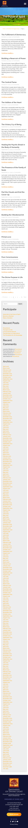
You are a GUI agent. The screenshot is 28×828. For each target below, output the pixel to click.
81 (21, 297)
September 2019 (7, 508)
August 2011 (6, 682)
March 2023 (6, 433)
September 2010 (7, 702)
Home (4, 28)
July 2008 (6, 749)
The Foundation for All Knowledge (12, 335)
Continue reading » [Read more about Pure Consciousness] (7, 272)
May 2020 (6, 494)
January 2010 (6, 716)
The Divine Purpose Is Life (12, 277)
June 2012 (6, 664)
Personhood (6, 328)
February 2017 (7, 564)
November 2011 (7, 677)
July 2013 (5, 641)
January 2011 (6, 695)
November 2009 (7, 720)
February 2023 (7, 434)
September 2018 (7, 530)
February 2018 (7, 542)
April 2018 (6, 538)
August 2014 (6, 617)
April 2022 (6, 452)
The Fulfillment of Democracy (13, 35)
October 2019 (7, 506)
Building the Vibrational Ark (12, 215)
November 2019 (7, 504)
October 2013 (7, 635)
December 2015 (7, 589)
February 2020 (7, 499)
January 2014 (6, 630)
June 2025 (6, 384)
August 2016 (6, 574)
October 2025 (7, 377)
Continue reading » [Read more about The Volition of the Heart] (7, 119)
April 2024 (6, 409)
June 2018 (6, 535)
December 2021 (7, 459)
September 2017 (7, 551)
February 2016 (7, 585)
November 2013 (7, 634)
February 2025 (7, 391)
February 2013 (7, 650)
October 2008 (7, 743)
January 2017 (6, 565)
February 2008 (7, 758)
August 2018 (6, 531)
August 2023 (6, 424)
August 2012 (6, 661)
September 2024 (7, 400)
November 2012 (7, 655)
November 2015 (7, 591)
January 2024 (7, 415)
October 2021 (7, 463)
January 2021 (6, 479)
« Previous (5, 297)
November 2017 (7, 547)
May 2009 (6, 731)
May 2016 (5, 580)
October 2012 (7, 657)
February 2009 (7, 736)
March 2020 (6, 497)
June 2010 (6, 707)
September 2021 (7, 465)
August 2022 (6, 445)
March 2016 (6, 583)
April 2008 (6, 754)
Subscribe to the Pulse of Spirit (11, 314)
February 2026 (7, 370)
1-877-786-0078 (14, 806)
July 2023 (5, 425)
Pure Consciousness (9, 257)
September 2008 (7, 745)
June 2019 (6, 513)
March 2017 (6, 562)
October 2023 (7, 420)
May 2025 (5, 386)
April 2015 (6, 603)
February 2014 (7, 628)
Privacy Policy (14, 824)
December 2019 (7, 503)
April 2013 (6, 646)
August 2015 (6, 596)
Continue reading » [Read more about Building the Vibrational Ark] (7, 231)
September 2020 (7, 486)
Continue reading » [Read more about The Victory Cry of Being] (7, 139)
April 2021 (6, 474)
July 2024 (5, 404)
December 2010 (7, 696)
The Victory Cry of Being (11, 124)
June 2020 (6, 492)
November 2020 (7, 483)
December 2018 (7, 524)
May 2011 (5, 687)
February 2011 (7, 693)
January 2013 (6, 652)
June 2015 (6, 600)
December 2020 (7, 481)
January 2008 (7, 759)
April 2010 (6, 711)
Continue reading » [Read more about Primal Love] (7, 252)
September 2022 (7, 443)
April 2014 (6, 625)
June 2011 (5, 686)
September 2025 (7, 379)
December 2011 (7, 675)
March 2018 (6, 540)
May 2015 (5, 601)
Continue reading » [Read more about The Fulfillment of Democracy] (7, 53)
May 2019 (5, 515)
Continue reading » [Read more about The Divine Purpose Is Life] (7, 292)
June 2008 (6, 750)
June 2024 (6, 406)
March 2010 (6, 713)
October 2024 (7, 398)
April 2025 (6, 388)
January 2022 (7, 458)
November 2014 (7, 612)
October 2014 (7, 614)
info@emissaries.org (14, 810)
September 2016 (7, 573)
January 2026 (7, 372)
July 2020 (6, 490)
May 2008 (6, 752)
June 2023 (6, 427)
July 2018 (5, 533)
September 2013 (7, 637)
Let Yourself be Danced (9, 331)
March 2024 (6, 411)
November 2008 (7, 741)
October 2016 (7, 571)
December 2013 (7, 632)
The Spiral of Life (7, 330)
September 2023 (7, 422)
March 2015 (6, 605)
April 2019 (6, 517)
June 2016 (6, 578)
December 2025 (7, 373)
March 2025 (6, 389)
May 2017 (5, 558)
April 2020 (6, 495)
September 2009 (7, 723)
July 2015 (5, 598)
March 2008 (6, 756)
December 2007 (7, 761)
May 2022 (5, 451)
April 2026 (6, 366)
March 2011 (6, 691)
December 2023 (7, 416)
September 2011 (7, 680)
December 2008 (7, 740)
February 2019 (7, 521)
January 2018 (6, 544)
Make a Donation (7, 318)
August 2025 (6, 380)
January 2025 (7, 393)
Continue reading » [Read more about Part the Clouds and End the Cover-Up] (7, 209)
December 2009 (7, 718)
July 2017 (5, 555)
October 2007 (7, 765)
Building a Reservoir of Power (13, 58)
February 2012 (7, 671)
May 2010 (5, 709)
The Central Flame (9, 82)
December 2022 (7, 438)
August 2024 (6, 402)
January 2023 (7, 436)
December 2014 (7, 610)
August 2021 (6, 467)
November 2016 (7, 569)
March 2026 (6, 368)
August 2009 (6, 725)
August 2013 (6, 639)
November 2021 (7, 461)
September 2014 (7, 616)
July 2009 (6, 727)
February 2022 (7, 456)
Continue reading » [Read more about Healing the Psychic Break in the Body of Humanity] (7, 162)
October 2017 (7, 549)
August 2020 (6, 488)
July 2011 (5, 684)
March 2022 (6, 454)
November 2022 (7, 440)
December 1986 (7, 766)
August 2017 (6, 553)
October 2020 (7, 485)
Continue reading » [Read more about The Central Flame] (7, 97)
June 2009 (6, 729)
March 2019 (6, 519)
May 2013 (5, 644)
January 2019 (6, 522)
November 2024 (7, 397)
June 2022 (6, 449)
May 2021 (5, 472)
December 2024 (7, 395)
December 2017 (7, 546)
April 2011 (5, 689)
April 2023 (6, 431)
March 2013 (6, 648)
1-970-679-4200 (14, 808)
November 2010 (7, 698)
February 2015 (7, 607)
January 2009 (7, 738)
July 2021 (5, 468)
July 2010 (5, 705)
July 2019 (5, 512)
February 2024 (7, 413)
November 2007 (7, 763)
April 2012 (6, 668)
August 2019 (6, 510)
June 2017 (6, 556)
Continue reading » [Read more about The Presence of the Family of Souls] (7, 187)
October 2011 (6, 679)
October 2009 (7, 722)
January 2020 (7, 501)
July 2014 (5, 619)
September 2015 (7, 594)
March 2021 (6, 476)
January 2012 (6, 673)
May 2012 (5, 666)
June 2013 (6, 643)
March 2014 (6, 626)
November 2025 (7, 375)
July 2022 (5, 447)
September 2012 (7, 659)
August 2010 (6, 704)
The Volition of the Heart (11, 102)
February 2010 (7, 714)
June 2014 (6, 621)
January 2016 (6, 587)
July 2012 (5, 662)
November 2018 (7, 526)
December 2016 (7, 567)
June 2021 (6, 470)
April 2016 (6, 582)
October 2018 (7, 528)
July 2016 (5, 576)
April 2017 (6, 560)
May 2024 (5, 407)
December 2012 (7, 653)
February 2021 (7, 477)
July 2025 (5, 382)
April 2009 (6, 732)
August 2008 (6, 747)
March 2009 (6, 734)
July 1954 (5, 768)
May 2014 (5, 623)
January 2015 (6, 608)
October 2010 (7, 700)
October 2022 (7, 442)
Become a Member (8, 316)
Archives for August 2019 (13, 28)
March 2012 (6, 670)
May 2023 (5, 429)
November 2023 (7, 418)
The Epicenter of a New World (11, 333)
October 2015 (7, 592)
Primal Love (6, 237)
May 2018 (5, 537)
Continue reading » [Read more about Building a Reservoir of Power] (7, 77)
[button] (25, 4)
